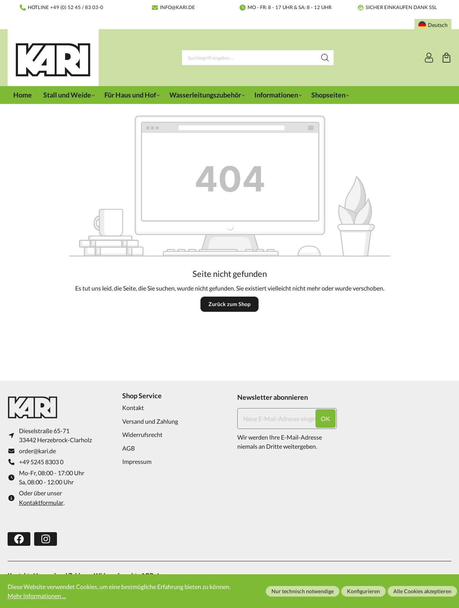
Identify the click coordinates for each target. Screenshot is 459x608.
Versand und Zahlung (150, 421)
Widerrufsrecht (142, 434)
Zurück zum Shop (229, 304)
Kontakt (133, 407)
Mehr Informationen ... (37, 595)
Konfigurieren (363, 591)
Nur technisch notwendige (302, 591)
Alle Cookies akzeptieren (422, 591)
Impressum (136, 461)
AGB (128, 448)
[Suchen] (325, 57)
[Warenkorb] (446, 58)
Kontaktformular (41, 502)
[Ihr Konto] (429, 58)
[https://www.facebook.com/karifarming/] (19, 539)
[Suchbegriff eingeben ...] (249, 57)
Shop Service (142, 395)
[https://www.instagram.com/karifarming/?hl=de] (45, 539)
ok (325, 418)
